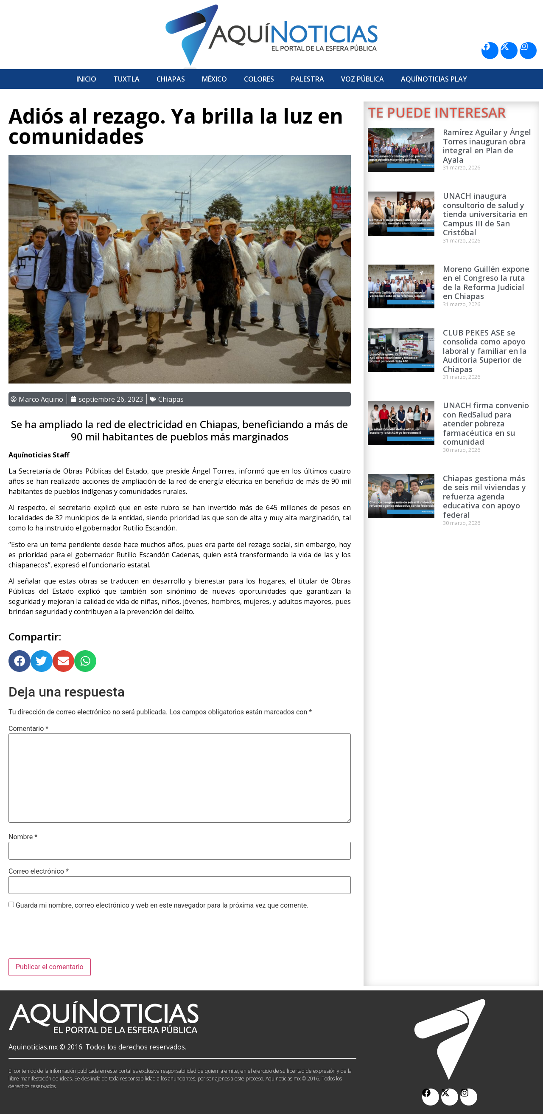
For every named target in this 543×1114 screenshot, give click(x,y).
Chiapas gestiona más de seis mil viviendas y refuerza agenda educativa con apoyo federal (484, 496)
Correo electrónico (38, 871)
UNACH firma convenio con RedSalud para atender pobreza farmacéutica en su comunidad (486, 423)
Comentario (28, 728)
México (214, 79)
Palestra (307, 79)
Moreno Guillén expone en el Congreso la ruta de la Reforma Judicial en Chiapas (486, 283)
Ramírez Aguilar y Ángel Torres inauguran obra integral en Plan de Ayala (487, 146)
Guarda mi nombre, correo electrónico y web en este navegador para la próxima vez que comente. (162, 905)
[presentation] (72, 937)
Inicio (86, 79)
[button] (19, 661)
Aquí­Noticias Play (434, 79)
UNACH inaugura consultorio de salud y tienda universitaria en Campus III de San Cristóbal (485, 214)
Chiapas (171, 79)
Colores (259, 79)
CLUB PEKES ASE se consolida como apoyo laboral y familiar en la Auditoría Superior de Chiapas (485, 350)
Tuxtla (126, 79)
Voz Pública (362, 79)
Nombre (22, 837)
